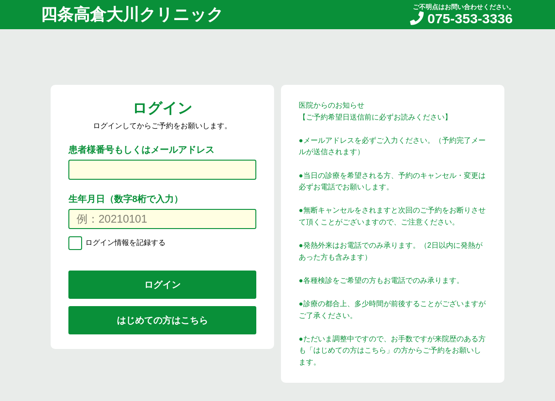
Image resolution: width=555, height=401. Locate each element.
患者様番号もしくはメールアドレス (141, 150)
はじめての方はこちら (162, 320)
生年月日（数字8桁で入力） (125, 199)
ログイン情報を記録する (124, 242)
